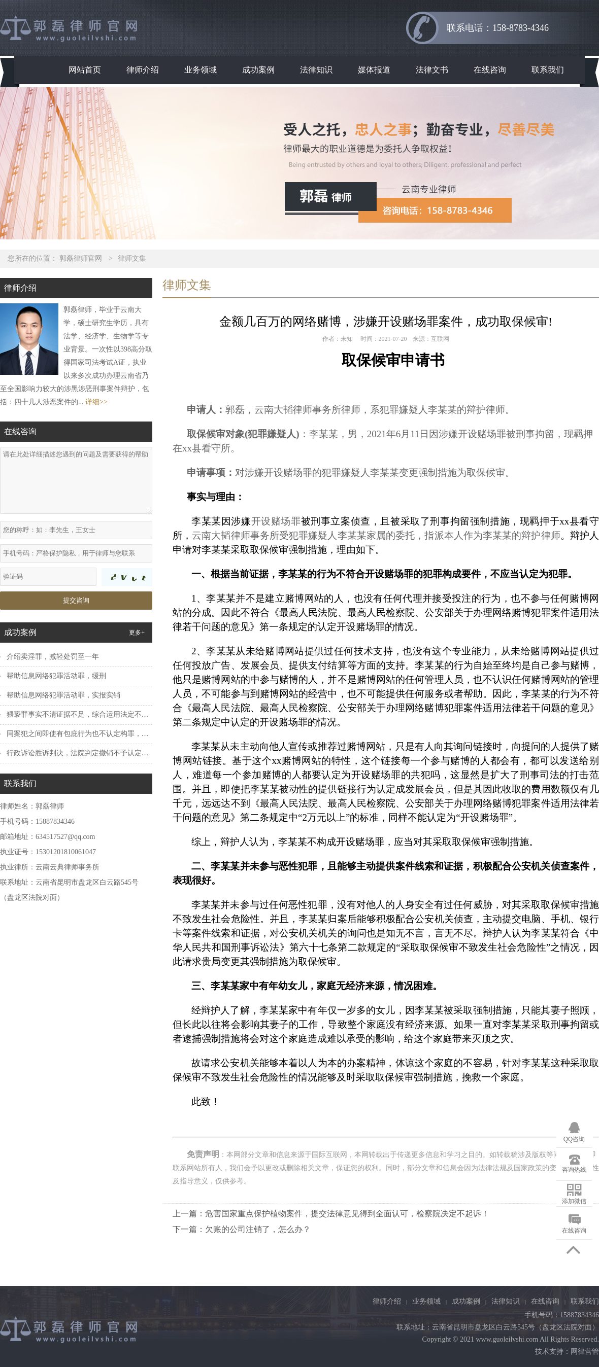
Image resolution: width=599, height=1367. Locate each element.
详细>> (96, 402)
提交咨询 (76, 600)
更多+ (137, 632)
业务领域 (200, 69)
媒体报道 (374, 69)
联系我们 (547, 69)
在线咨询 (490, 69)
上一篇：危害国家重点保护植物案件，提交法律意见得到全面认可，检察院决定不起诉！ (331, 1213)
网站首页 (85, 69)
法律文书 (432, 69)
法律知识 (316, 69)
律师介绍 (142, 69)
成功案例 (258, 69)
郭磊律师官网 (80, 258)
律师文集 (132, 258)
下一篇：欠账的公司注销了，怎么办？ (242, 1229)
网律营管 (585, 1351)
